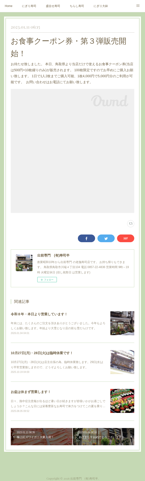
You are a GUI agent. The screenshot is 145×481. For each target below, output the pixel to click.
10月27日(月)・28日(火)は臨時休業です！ (42, 353)
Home (8, 6)
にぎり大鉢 (101, 6)
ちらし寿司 (77, 6)
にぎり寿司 (29, 6)
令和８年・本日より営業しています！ (39, 314)
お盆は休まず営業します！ (31, 392)
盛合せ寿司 (53, 6)
